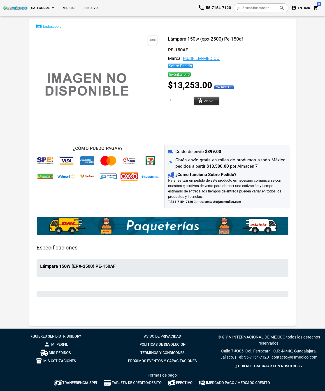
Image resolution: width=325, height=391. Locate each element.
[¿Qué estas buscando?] (257, 7)
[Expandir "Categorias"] (43, 8)
